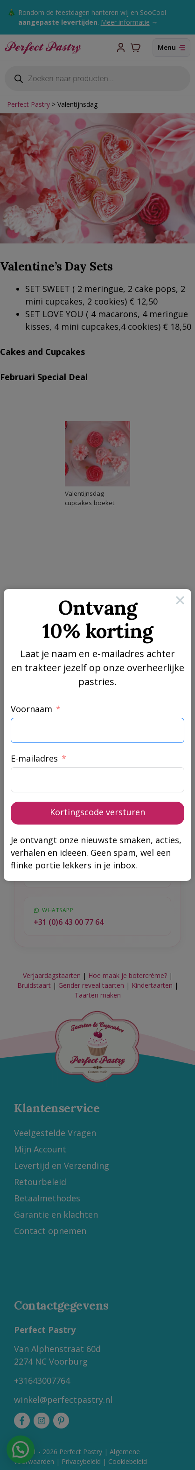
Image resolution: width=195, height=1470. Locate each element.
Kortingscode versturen (97, 812)
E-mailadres (34, 758)
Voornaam (31, 708)
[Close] (180, 600)
